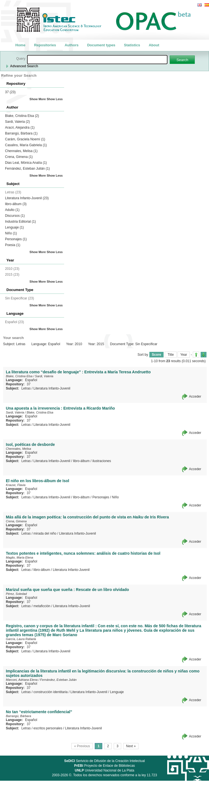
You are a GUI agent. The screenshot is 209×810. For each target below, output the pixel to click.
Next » (131, 746)
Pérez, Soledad (16, 593)
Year (183, 355)
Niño (11, 233)
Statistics (132, 45)
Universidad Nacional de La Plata (104, 770)
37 (10, 92)
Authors (72, 45)
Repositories (45, 45)
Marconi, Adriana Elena (22, 679)
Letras (26, 388)
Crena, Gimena (19, 157)
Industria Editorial (20, 221)
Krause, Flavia (15, 485)
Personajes (16, 239)
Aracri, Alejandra (20, 127)
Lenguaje (14, 227)
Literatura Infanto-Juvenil (27, 198)
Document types (101, 45)
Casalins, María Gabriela (26, 145)
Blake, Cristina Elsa (22, 116)
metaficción (41, 606)
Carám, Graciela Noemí (25, 139)
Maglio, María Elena (19, 557)
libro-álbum (15, 204)
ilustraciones (102, 461)
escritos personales (47, 728)
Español (31, 380)
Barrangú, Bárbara (21, 133)
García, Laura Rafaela (21, 639)
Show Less (55, 99)
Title (170, 355)
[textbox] (97, 59)
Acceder (195, 396)
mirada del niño (44, 533)
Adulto (12, 210)
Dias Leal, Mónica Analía (26, 163)
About (154, 45)
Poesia (12, 245)
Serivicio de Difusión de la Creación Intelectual (104, 761)
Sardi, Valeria (17, 122)
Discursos (15, 216)
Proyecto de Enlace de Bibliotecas (104, 766)
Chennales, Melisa (21, 151)
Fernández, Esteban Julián (27, 168)
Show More (38, 99)
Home (20, 45)
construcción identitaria (50, 692)
